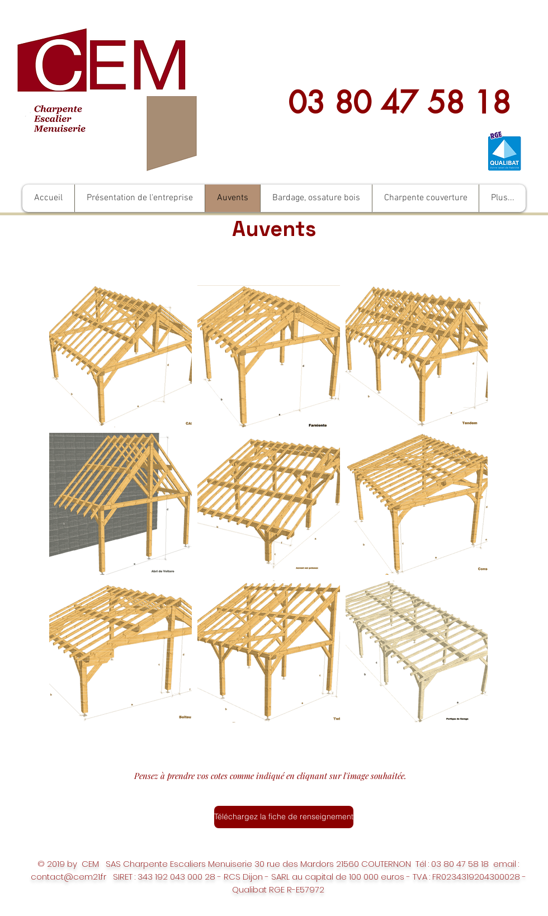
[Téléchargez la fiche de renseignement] (283, 817)
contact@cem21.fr (68, 876)
